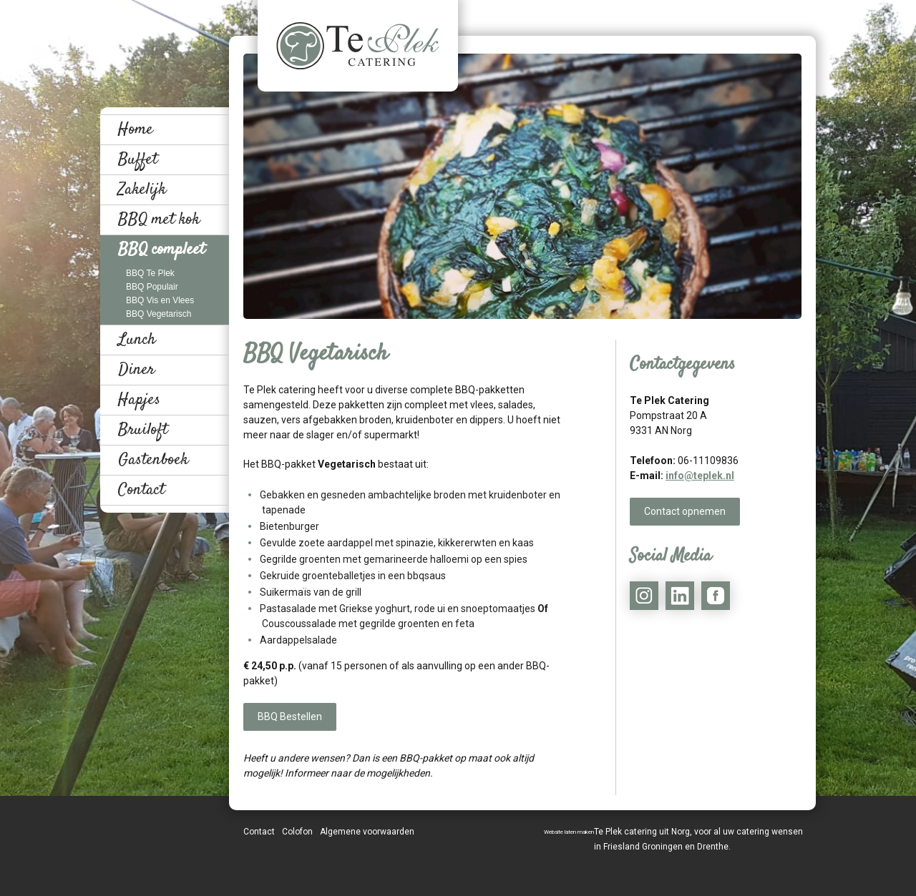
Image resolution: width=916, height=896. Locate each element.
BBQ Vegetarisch (158, 314)
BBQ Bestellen (290, 716)
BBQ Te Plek (150, 273)
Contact (141, 489)
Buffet (137, 159)
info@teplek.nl (700, 475)
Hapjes (139, 399)
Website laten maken (569, 832)
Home (135, 129)
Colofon (297, 832)
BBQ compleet (161, 249)
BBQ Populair (152, 287)
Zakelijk (142, 189)
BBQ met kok (159, 219)
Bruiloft (142, 429)
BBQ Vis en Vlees (160, 300)
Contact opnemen (685, 511)
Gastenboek (153, 459)
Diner (136, 369)
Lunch (137, 339)
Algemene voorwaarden (367, 832)
